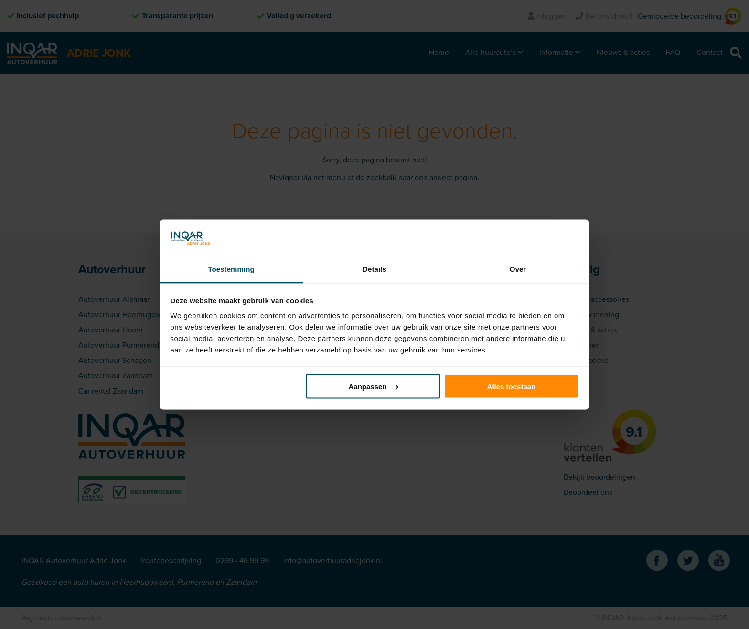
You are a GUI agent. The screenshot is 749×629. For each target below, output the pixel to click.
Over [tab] (518, 269)
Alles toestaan (511, 386)
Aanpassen (373, 386)
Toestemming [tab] (231, 269)
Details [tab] (374, 269)
